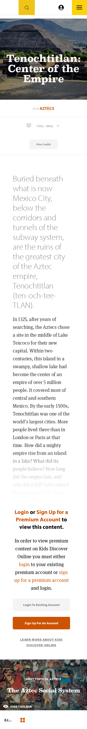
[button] (43, 125)
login (24, 564)
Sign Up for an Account (41, 623)
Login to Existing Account (41, 605)
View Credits (43, 144)
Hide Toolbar (17, 706)
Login (22, 511)
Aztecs (47, 108)
